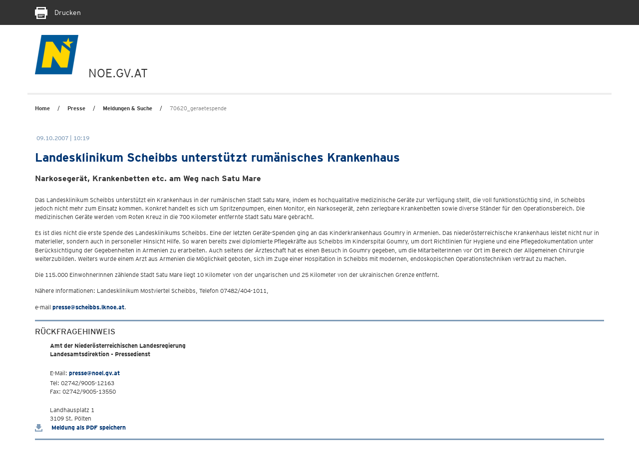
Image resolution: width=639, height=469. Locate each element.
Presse (76, 108)
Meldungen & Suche (127, 108)
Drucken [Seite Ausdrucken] (58, 12)
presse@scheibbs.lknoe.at (88, 307)
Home (42, 108)
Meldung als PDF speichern (80, 427)
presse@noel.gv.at (94, 373)
